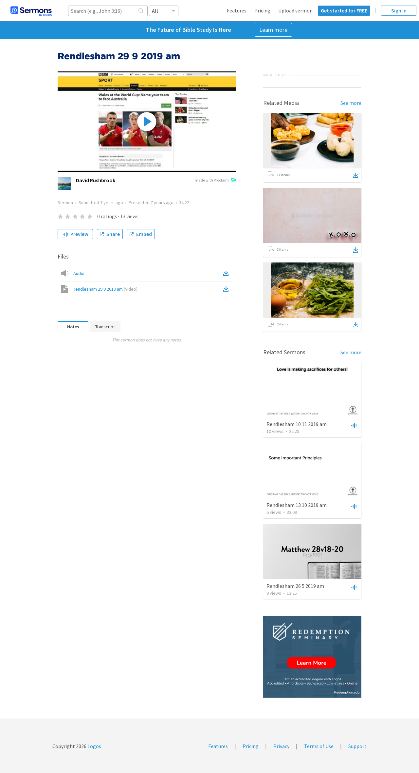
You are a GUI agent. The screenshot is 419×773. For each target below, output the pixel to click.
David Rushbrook (95, 180)
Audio (78, 273)
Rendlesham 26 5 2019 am (295, 586)
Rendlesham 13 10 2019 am (296, 505)
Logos (93, 746)
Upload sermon (295, 10)
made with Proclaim (215, 181)
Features (236, 10)
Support (357, 746)
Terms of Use (319, 746)
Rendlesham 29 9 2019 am (105, 289)
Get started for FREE (344, 10)
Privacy (281, 746)
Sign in (399, 10)
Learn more (273, 29)
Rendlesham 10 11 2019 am (296, 424)
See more (350, 103)
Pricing (262, 10)
